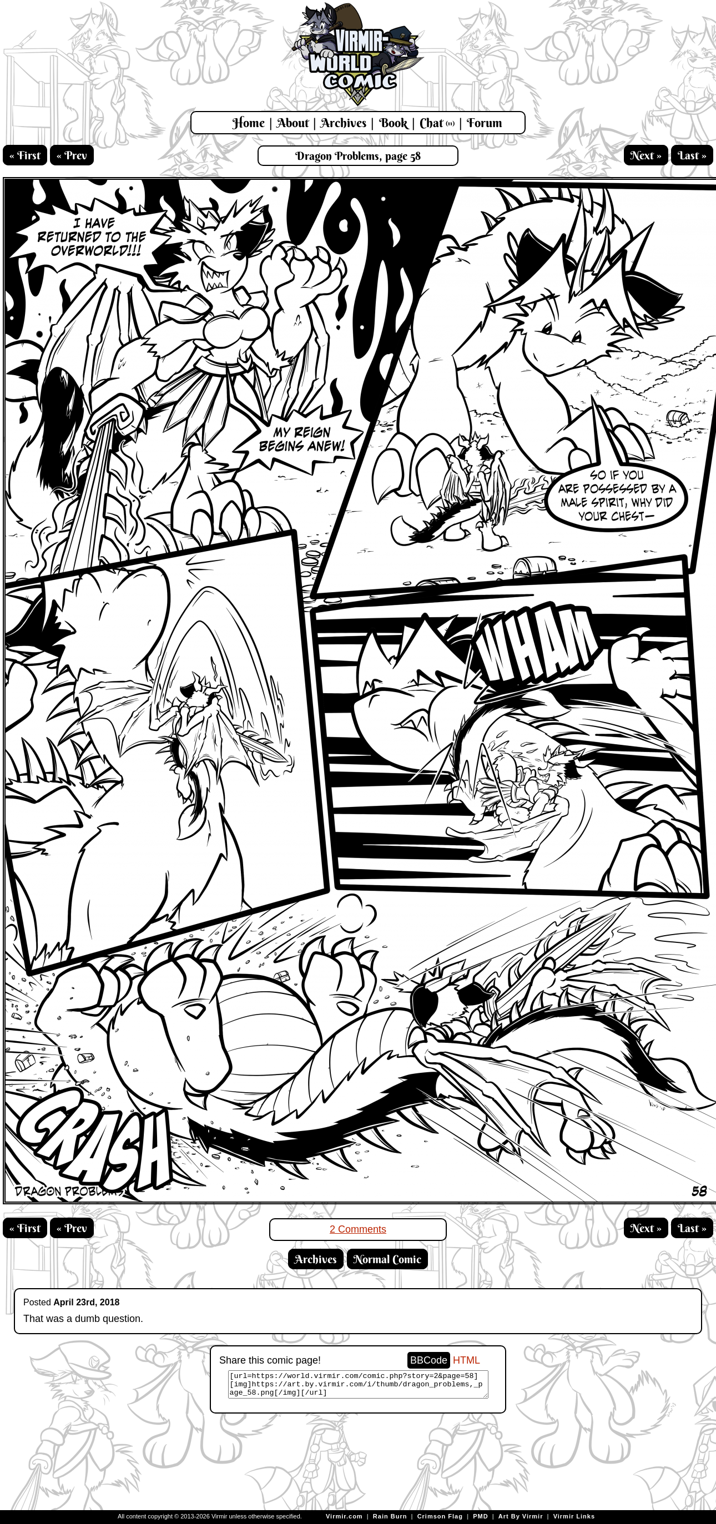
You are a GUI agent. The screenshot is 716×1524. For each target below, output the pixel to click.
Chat (437, 122)
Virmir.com (344, 1516)
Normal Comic (387, 1259)
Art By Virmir (520, 1516)
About (293, 122)
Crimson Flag (440, 1516)
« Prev (72, 155)
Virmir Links (574, 1516)
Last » (692, 155)
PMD (480, 1516)
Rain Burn (390, 1516)
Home (249, 122)
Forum (484, 122)
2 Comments (358, 1229)
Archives (343, 122)
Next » (646, 155)
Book (393, 122)
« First (25, 155)
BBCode (428, 1360)
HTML (466, 1360)
